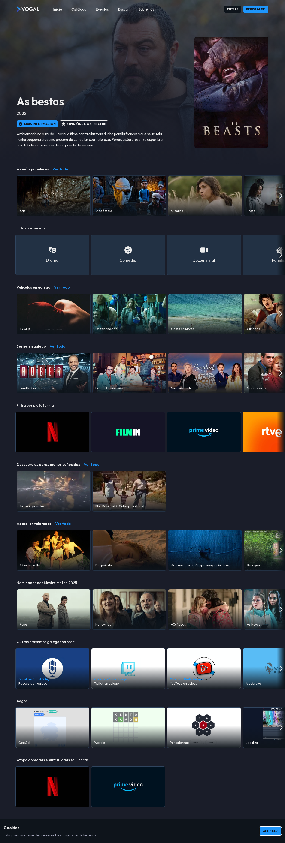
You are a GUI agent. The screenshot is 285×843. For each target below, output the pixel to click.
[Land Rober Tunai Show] (54, 373)
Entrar (233, 9)
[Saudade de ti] (205, 373)
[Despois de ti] (129, 550)
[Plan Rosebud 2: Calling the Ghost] (129, 491)
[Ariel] (54, 195)
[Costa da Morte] (205, 314)
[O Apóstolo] (129, 195)
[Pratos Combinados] (129, 373)
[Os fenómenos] (129, 314)
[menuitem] (57, 9)
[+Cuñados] (205, 609)
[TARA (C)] (54, 314)
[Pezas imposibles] (54, 491)
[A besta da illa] (54, 550)
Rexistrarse (256, 9)
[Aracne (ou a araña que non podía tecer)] (205, 550)
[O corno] (205, 195)
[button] (37, 123)
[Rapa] (54, 609)
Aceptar (270, 831)
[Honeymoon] (129, 609)
